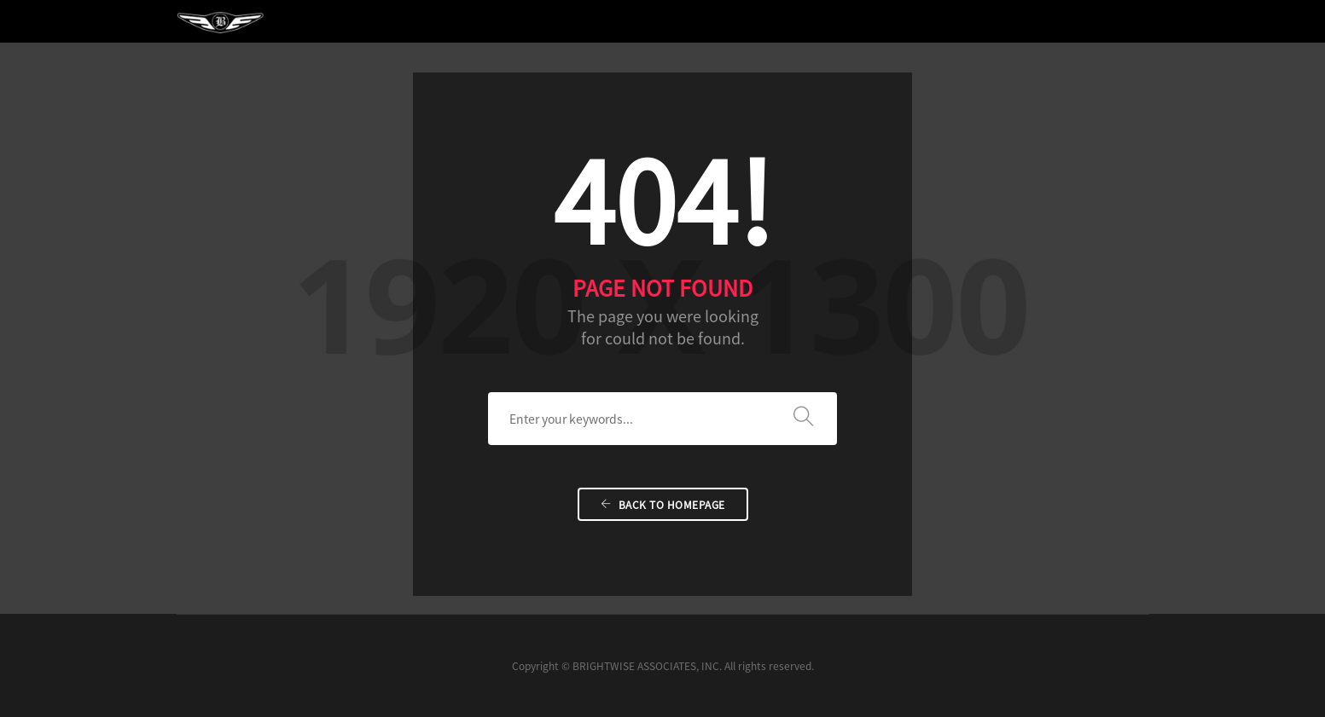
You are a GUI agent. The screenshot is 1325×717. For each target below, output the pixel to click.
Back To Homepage (663, 504)
